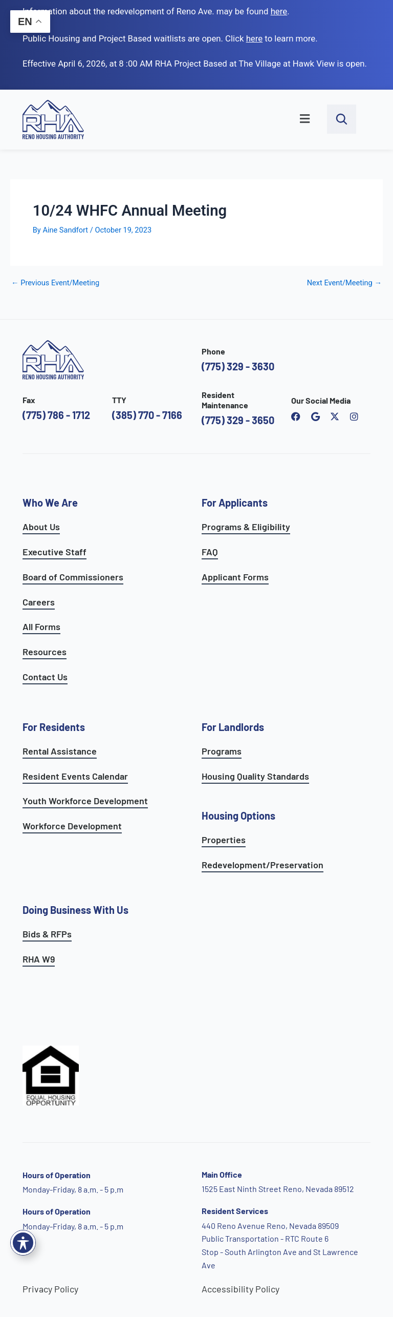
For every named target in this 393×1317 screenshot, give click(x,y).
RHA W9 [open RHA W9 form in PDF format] (39, 959)
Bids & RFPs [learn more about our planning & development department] (47, 933)
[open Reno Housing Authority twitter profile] (334, 416)
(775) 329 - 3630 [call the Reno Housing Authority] (238, 366)
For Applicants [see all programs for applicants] (235, 502)
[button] (211, 119)
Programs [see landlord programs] (222, 751)
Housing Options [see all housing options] (238, 815)
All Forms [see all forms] (41, 626)
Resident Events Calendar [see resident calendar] (75, 776)
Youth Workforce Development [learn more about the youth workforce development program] (85, 800)
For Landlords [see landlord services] (233, 727)
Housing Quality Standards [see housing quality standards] (255, 776)
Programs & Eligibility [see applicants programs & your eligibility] (246, 526)
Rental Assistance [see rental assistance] (60, 751)
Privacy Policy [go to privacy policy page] (50, 1288)
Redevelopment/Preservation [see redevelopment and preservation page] (262, 864)
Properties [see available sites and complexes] (224, 839)
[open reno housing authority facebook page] (295, 416)
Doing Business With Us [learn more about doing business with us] (75, 910)
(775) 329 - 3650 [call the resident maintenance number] (238, 420)
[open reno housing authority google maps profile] (315, 416)
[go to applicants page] (254, 38)
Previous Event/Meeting (55, 283)
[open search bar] (341, 119)
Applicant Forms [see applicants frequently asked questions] (235, 576)
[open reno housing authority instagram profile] (354, 416)
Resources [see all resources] (45, 651)
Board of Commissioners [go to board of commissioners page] (73, 576)
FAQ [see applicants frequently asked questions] (210, 551)
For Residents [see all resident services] (54, 727)
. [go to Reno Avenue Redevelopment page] (280, 11)
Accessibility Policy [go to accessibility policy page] (240, 1288)
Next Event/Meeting (344, 283)
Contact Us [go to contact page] (45, 676)
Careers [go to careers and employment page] (39, 602)
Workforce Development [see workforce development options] (72, 825)
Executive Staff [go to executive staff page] (54, 551)
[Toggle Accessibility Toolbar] (23, 1242)
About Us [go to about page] (41, 526)
